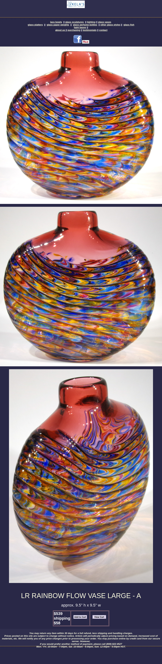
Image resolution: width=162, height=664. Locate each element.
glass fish (128, 24)
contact (103, 30)
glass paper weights (58, 24)
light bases (80, 27)
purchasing (74, 30)
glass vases (104, 22)
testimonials (89, 30)
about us (60, 30)
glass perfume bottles (85, 24)
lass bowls (56, 22)
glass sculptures (74, 22)
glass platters (35, 24)
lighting (91, 22)
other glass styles (110, 24)
